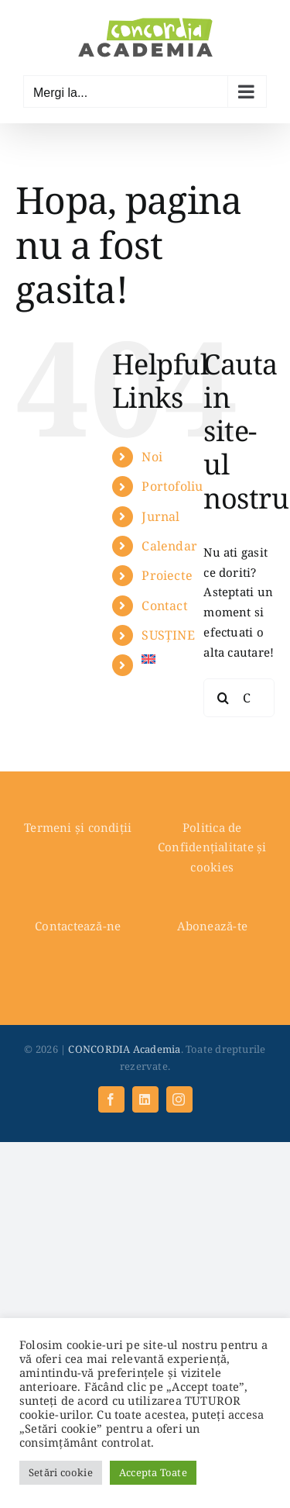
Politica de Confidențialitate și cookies (212, 847)
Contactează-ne (78, 925)
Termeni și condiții (77, 827)
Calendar (169, 545)
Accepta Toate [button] (153, 1472)
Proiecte (167, 575)
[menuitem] (161, 659)
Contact (165, 605)
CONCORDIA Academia (124, 1049)
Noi (152, 456)
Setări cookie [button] (61, 1472)
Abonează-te (212, 925)
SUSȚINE (168, 635)
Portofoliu (172, 486)
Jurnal (160, 516)
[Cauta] (222, 697)
